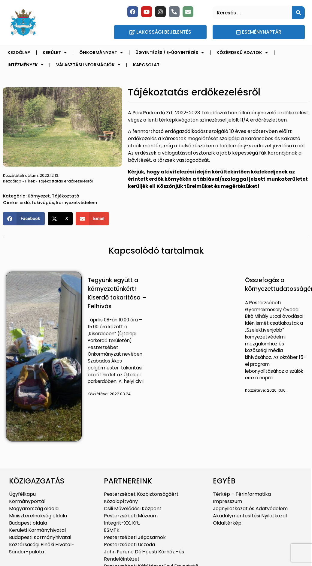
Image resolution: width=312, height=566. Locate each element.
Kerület (55, 52)
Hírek (30, 181)
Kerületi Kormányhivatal (37, 530)
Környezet (39, 196)
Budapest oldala (28, 522)
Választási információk (88, 64)
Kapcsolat (146, 65)
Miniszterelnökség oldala (38, 515)
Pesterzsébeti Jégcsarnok (135, 537)
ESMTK (112, 530)
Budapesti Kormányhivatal (40, 537)
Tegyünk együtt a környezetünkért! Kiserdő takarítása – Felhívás (117, 293)
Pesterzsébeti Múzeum (131, 515)
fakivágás (43, 203)
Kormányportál (27, 501)
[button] (24, 218)
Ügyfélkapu (22, 494)
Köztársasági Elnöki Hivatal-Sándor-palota (41, 548)
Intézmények (26, 64)
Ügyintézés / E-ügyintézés (169, 52)
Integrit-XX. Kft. (122, 522)
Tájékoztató (65, 196)
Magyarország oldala (34, 508)
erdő (25, 203)
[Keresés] (298, 12)
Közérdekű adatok (242, 52)
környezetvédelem (76, 203)
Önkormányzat (101, 52)
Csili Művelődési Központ (133, 508)
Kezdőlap (19, 53)
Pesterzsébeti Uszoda (129, 544)
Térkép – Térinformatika (242, 494)
